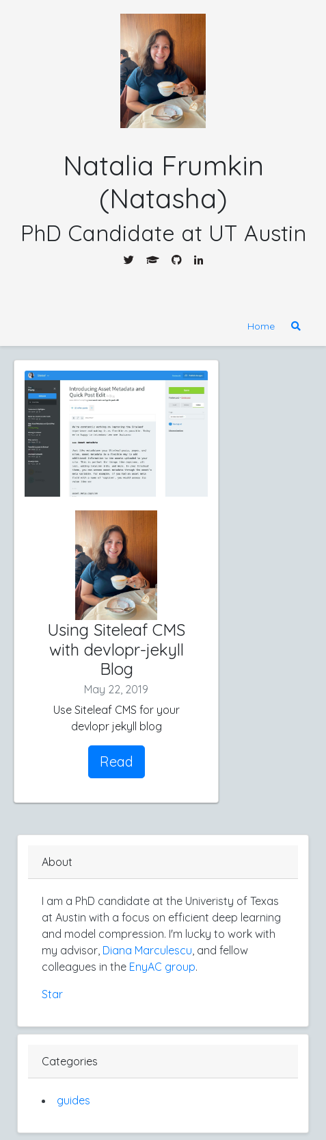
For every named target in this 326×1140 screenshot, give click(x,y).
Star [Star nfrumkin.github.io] (52, 994)
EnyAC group (162, 967)
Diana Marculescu (147, 950)
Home (261, 326)
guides (73, 1100)
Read (116, 761)
